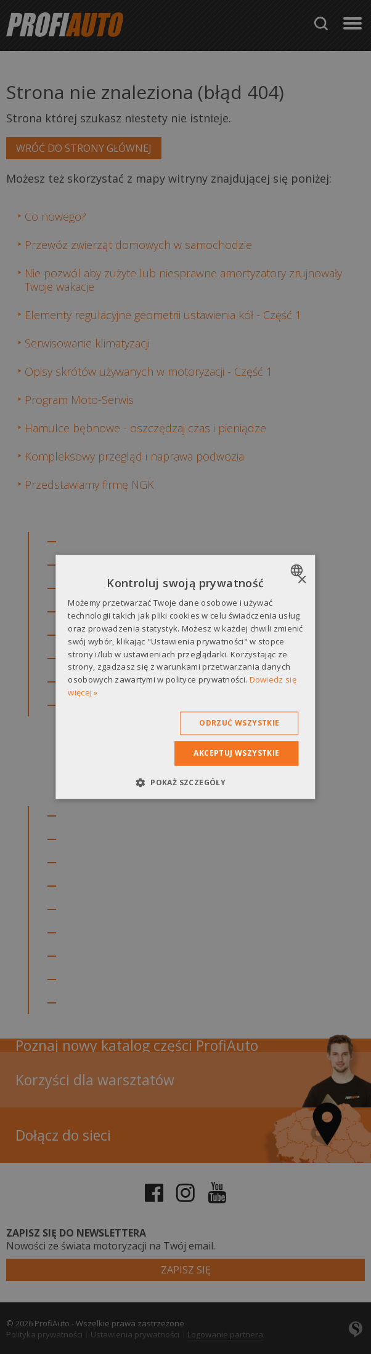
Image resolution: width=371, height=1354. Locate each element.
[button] (185, 782)
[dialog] (185, 677)
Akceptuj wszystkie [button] (236, 753)
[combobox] (298, 570)
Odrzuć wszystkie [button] (239, 723)
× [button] (301, 580)
